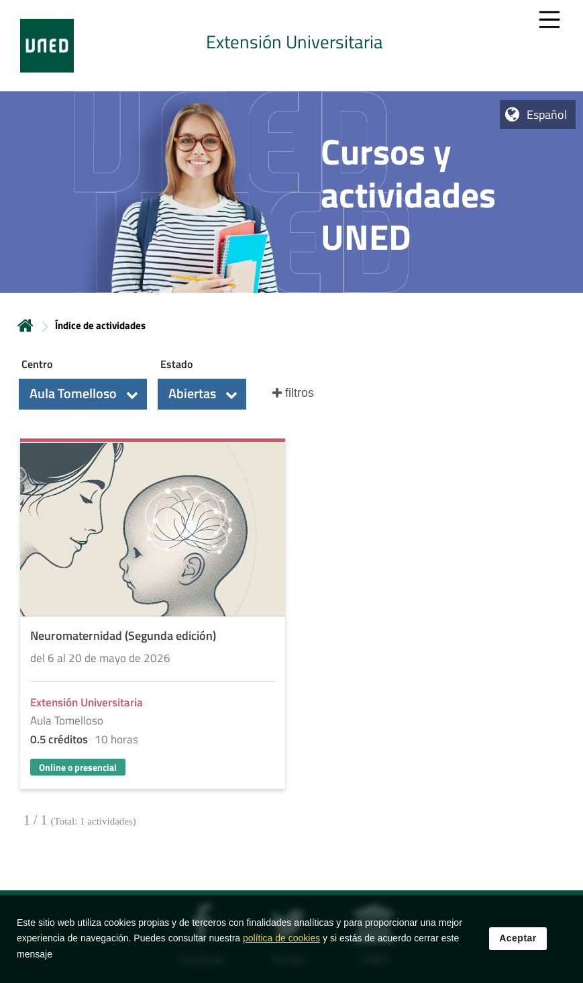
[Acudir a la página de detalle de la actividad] (152, 615)
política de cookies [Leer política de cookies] (281, 943)
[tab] (291, 45)
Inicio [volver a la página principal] (25, 325)
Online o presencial (78, 767)
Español (547, 114)
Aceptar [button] (518, 943)
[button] (83, 394)
